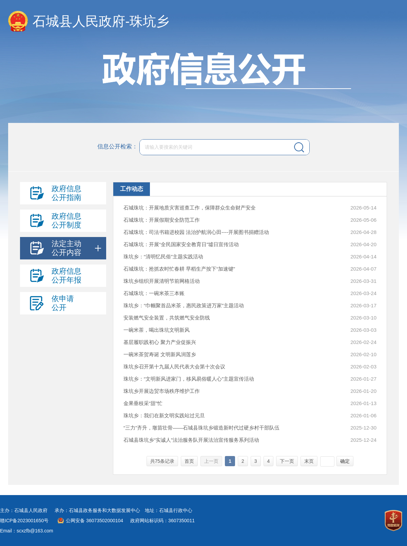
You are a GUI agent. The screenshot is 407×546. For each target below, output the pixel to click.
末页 (309, 461)
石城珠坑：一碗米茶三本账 (154, 293)
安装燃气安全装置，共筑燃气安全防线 (166, 318)
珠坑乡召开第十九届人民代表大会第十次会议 (174, 366)
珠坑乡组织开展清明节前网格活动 (161, 281)
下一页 (287, 461)
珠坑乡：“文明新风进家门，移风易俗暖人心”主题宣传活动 (188, 379)
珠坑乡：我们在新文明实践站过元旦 (164, 415)
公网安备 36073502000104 (94, 520)
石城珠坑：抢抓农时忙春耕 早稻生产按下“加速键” (179, 269)
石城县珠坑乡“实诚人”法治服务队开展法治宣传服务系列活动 (191, 440)
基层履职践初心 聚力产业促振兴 (159, 342)
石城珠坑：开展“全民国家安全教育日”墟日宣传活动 (181, 244)
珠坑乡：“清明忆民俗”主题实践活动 (163, 256)
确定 (345, 461)
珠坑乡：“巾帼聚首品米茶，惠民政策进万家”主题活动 (183, 305)
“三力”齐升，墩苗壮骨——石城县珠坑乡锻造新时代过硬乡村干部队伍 (201, 428)
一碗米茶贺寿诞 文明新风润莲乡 (159, 354)
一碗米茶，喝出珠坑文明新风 (156, 330)
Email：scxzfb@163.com (26, 530)
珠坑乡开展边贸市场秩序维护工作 (161, 391)
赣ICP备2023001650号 (24, 520)
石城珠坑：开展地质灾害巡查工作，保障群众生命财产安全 (189, 208)
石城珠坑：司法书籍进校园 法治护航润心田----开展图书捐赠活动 (196, 232)
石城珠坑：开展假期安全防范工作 (161, 220)
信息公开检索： (117, 147)
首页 (189, 461)
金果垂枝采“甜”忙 (142, 403)
